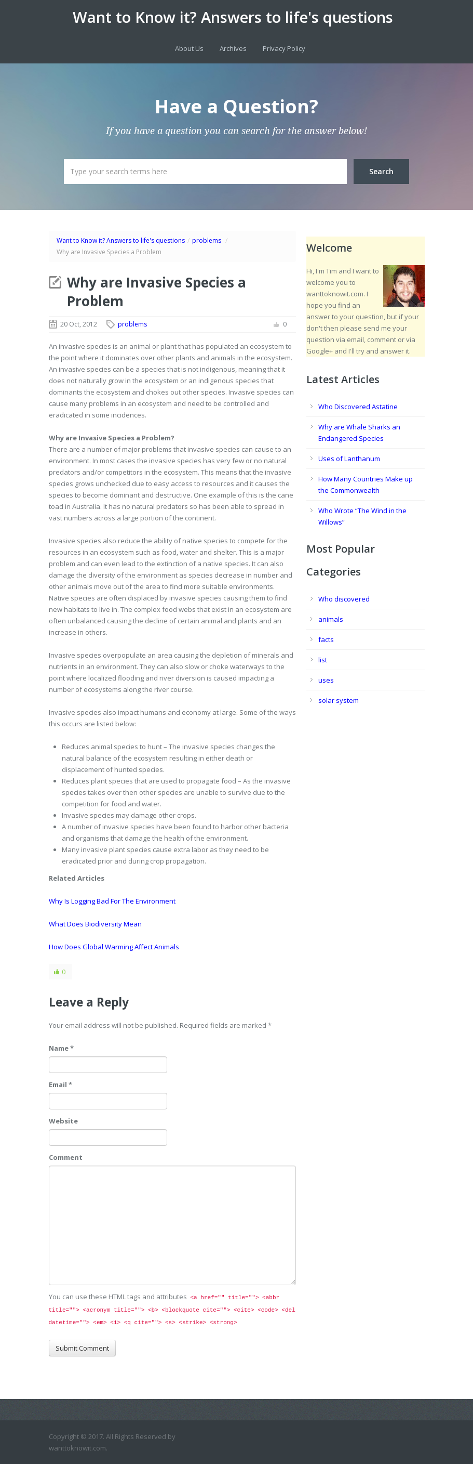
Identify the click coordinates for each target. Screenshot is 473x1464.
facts (326, 639)
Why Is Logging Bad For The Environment (112, 901)
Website (63, 1121)
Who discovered (344, 599)
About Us (189, 48)
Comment (66, 1157)
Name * (61, 1048)
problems (206, 240)
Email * (60, 1084)
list (322, 659)
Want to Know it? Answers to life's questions (233, 17)
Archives (233, 48)
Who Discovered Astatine (358, 406)
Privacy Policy (284, 48)
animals (330, 619)
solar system (338, 700)
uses (326, 680)
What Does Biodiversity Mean (95, 924)
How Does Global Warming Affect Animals (114, 946)
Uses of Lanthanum (349, 458)
